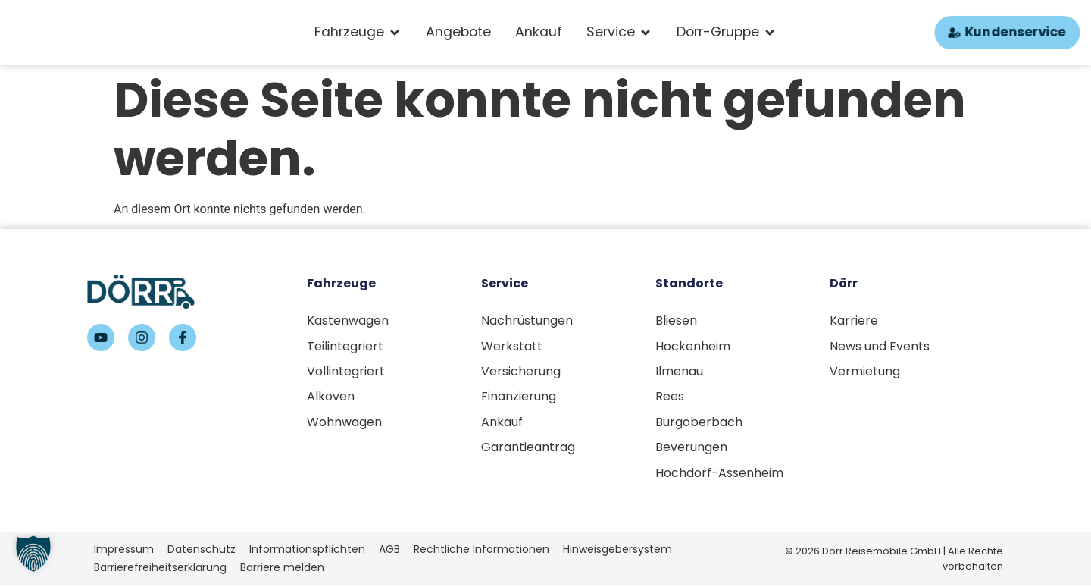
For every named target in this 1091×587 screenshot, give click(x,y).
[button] (33, 553)
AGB (389, 550)
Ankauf (502, 423)
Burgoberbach (698, 423)
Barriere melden (282, 568)
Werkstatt (511, 346)
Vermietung (865, 371)
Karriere (854, 320)
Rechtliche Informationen (481, 550)
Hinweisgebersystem (617, 550)
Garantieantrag (528, 448)
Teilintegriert (345, 346)
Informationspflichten (307, 550)
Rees (669, 397)
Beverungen (691, 448)
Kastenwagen (348, 320)
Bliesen (676, 320)
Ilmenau (679, 371)
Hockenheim (692, 346)
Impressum (124, 550)
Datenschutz (201, 550)
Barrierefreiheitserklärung (160, 568)
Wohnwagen (344, 423)
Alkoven (331, 397)
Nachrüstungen (527, 320)
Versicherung (521, 371)
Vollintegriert (346, 371)
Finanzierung (518, 397)
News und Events (880, 346)
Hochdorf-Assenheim (719, 473)
